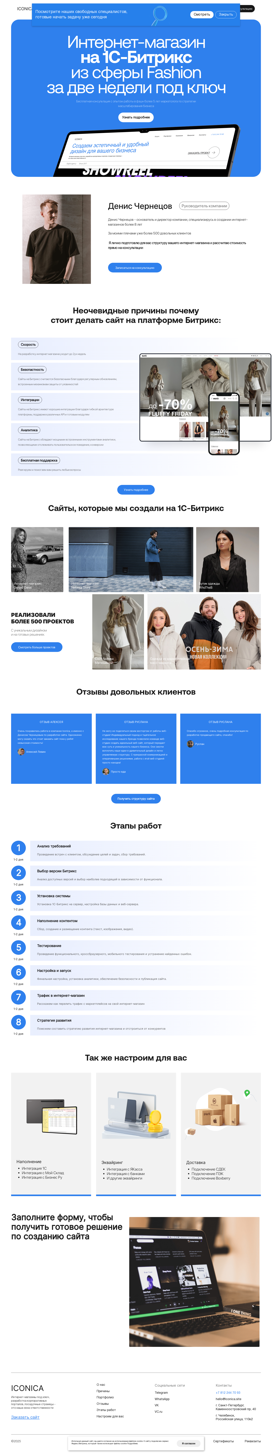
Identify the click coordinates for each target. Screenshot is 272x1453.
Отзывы (103, 1406)
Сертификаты (223, 1444)
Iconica (28, 1390)
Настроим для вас (110, 1419)
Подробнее (132, 1441)
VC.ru (159, 1414)
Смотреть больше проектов (37, 649)
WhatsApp (162, 1401)
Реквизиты (253, 1444)
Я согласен (190, 1442)
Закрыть (226, 14)
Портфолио (105, 1400)
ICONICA (25, 8)
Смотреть (202, 14)
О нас (101, 1387)
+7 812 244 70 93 (228, 1395)
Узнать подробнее (136, 117)
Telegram (161, 1395)
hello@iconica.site (228, 1401)
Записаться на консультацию (136, 268)
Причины (103, 1393)
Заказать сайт (25, 1420)
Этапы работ (106, 1413)
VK (157, 1408)
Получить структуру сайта (136, 801)
